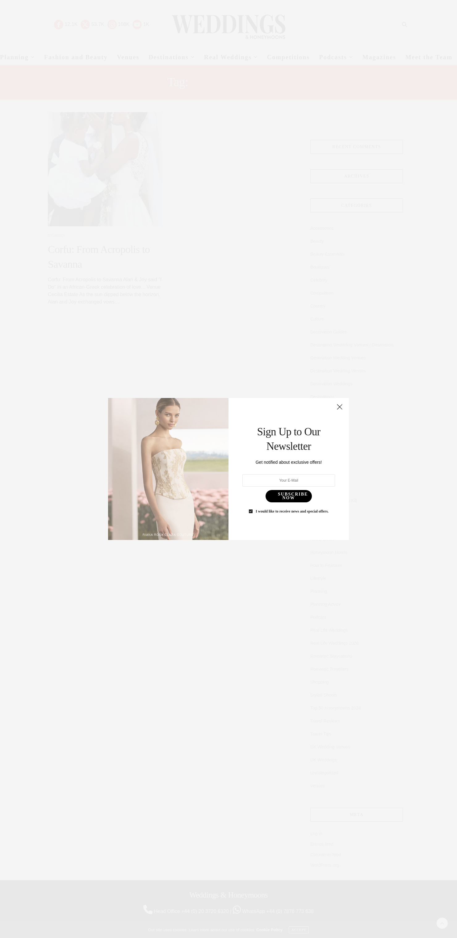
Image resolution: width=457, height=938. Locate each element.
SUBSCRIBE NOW (282, 472)
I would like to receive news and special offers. (280, 481)
